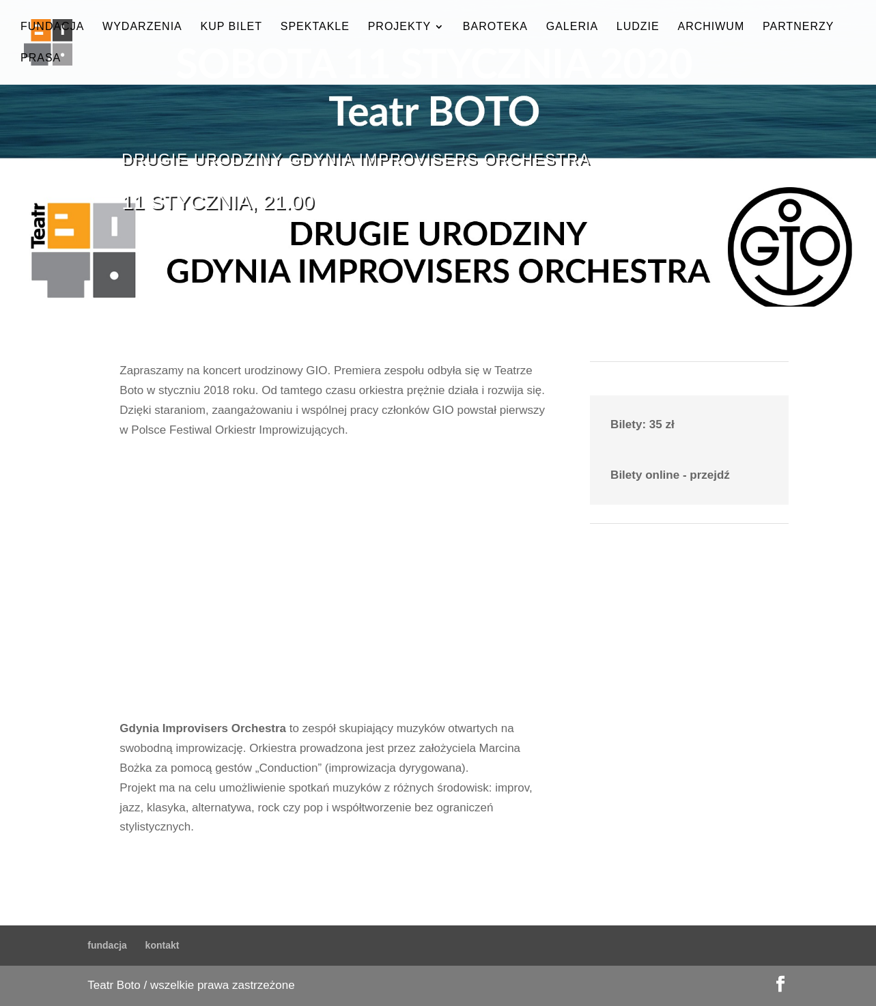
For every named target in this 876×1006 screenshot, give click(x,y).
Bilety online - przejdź (670, 475)
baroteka (495, 27)
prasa (40, 58)
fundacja (52, 27)
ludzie (638, 27)
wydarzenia (142, 27)
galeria (572, 27)
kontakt (162, 945)
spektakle (315, 27)
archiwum (710, 27)
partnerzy (798, 27)
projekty (399, 27)
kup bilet (231, 27)
